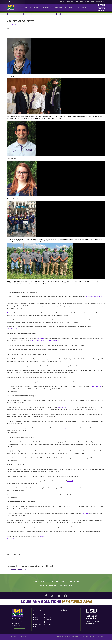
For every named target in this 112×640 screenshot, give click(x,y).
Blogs (76, 636)
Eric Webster (85, 513)
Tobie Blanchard (12, 329)
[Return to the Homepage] (7, 14)
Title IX (97, 636)
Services (37, 7)
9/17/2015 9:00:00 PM (13, 554)
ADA (102, 636)
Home (35, 615)
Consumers (47, 622)
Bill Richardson (61, 407)
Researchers (37, 624)
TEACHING (79, 2)
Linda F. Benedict (12, 25)
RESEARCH (62, 2)
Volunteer (60, 636)
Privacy (82, 636)
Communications (18, 14)
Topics (28, 7)
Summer (63, 14)
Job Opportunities (69, 636)
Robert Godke (40, 338)
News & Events (60, 7)
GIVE (92, 2)
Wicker (9, 313)
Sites (11, 14)
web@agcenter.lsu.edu (19, 628)
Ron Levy (43, 536)
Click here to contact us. (16, 569)
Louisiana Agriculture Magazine (40, 14)
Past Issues (53, 14)
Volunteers (47, 624)
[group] (8, 28)
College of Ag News (81, 14)
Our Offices (81, 7)
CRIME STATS (100, 2)
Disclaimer (88, 636)
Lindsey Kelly (65, 428)
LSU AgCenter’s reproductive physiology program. (44, 340)
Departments (70, 14)
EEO (93, 636)
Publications (47, 7)
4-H (35, 627)
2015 (58, 14)
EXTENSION (70, 2)
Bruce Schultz (11, 538)
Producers (36, 622)
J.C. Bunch (70, 481)
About (71, 7)
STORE (87, 2)
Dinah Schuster (96, 386)
